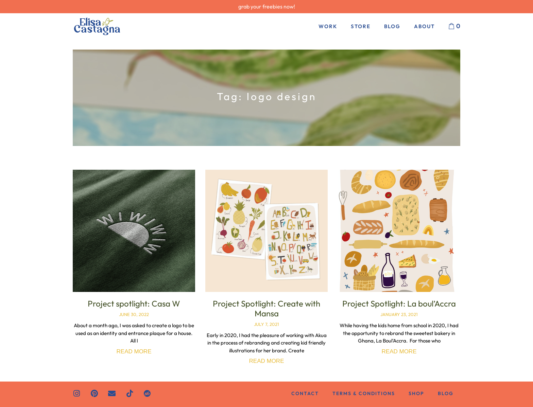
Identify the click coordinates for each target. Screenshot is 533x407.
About (424, 26)
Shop (416, 393)
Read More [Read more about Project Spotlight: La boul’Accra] (399, 351)
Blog (392, 26)
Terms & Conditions (363, 393)
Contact (305, 393)
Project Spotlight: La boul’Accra (399, 303)
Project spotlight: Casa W (134, 303)
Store (361, 26)
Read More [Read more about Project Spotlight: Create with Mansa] (266, 361)
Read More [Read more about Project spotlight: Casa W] (134, 351)
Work (328, 26)
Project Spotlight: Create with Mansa (266, 308)
